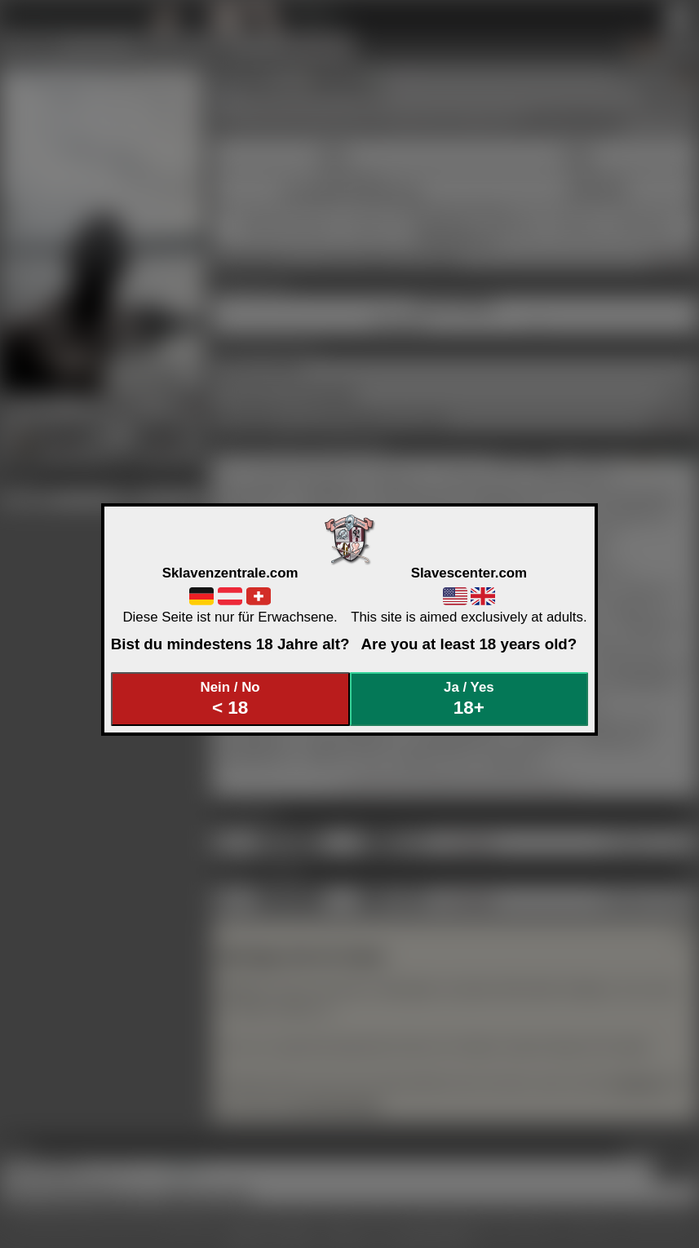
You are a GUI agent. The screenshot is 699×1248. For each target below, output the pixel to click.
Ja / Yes (469, 698)
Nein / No (230, 698)
